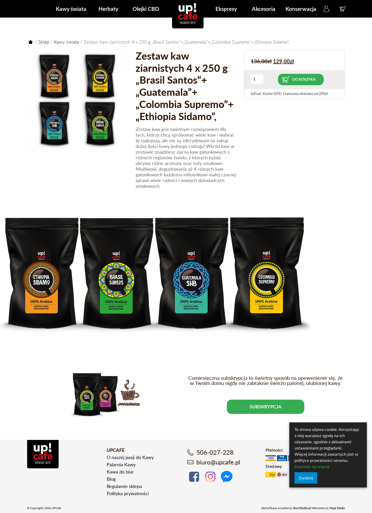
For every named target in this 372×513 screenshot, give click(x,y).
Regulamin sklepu (124, 486)
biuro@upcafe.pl (218, 462)
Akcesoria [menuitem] (263, 8)
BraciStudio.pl (302, 508)
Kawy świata (66, 42)
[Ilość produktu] (257, 79)
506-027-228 (215, 452)
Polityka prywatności (128, 493)
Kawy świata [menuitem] (71, 8)
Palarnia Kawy (121, 464)
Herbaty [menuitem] (108, 8)
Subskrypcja (266, 406)
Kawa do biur (120, 471)
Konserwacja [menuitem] (300, 8)
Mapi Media (337, 508)
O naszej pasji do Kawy (130, 457)
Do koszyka (304, 79)
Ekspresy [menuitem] (226, 8)
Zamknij (306, 477)
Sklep (43, 42)
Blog (111, 479)
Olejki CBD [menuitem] (146, 8)
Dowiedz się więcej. (312, 466)
